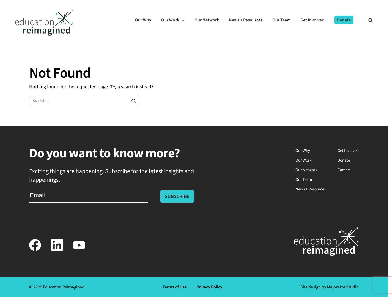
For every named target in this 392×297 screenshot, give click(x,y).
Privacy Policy (209, 287)
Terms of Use (175, 287)
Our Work (303, 160)
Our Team (303, 180)
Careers (344, 170)
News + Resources (310, 189)
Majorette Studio (343, 287)
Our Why (302, 151)
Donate (344, 160)
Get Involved (348, 151)
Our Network (306, 170)
